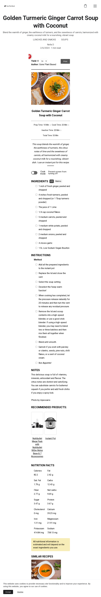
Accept (8, 592)
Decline (20, 592)
